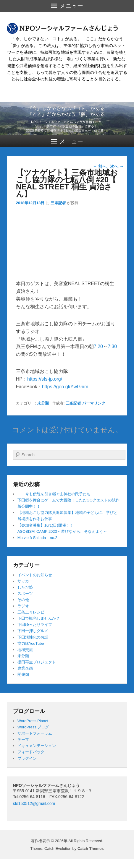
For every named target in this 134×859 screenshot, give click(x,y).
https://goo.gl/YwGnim (65, 386)
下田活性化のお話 (32, 637)
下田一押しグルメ (32, 631)
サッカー (25, 581)
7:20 (98, 346)
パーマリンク (93, 403)
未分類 (43, 403)
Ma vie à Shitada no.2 (37, 537)
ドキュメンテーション (36, 745)
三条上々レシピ (30, 612)
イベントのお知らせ (34, 575)
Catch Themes (91, 848)
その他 (23, 599)
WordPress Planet (33, 721)
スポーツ (25, 593)
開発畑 (23, 674)
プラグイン (27, 758)
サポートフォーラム (34, 733)
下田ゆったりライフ (34, 624)
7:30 (112, 346)
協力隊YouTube (30, 643)
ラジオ (23, 606)
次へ (117, 166)
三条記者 (58, 203)
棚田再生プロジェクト (36, 662)
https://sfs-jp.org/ (44, 378)
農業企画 (25, 668)
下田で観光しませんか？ (38, 618)
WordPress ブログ (33, 727)
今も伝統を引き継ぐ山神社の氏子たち (54, 494)
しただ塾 (25, 587)
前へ (99, 166)
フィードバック (30, 752)
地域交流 (25, 649)
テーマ (23, 739)
